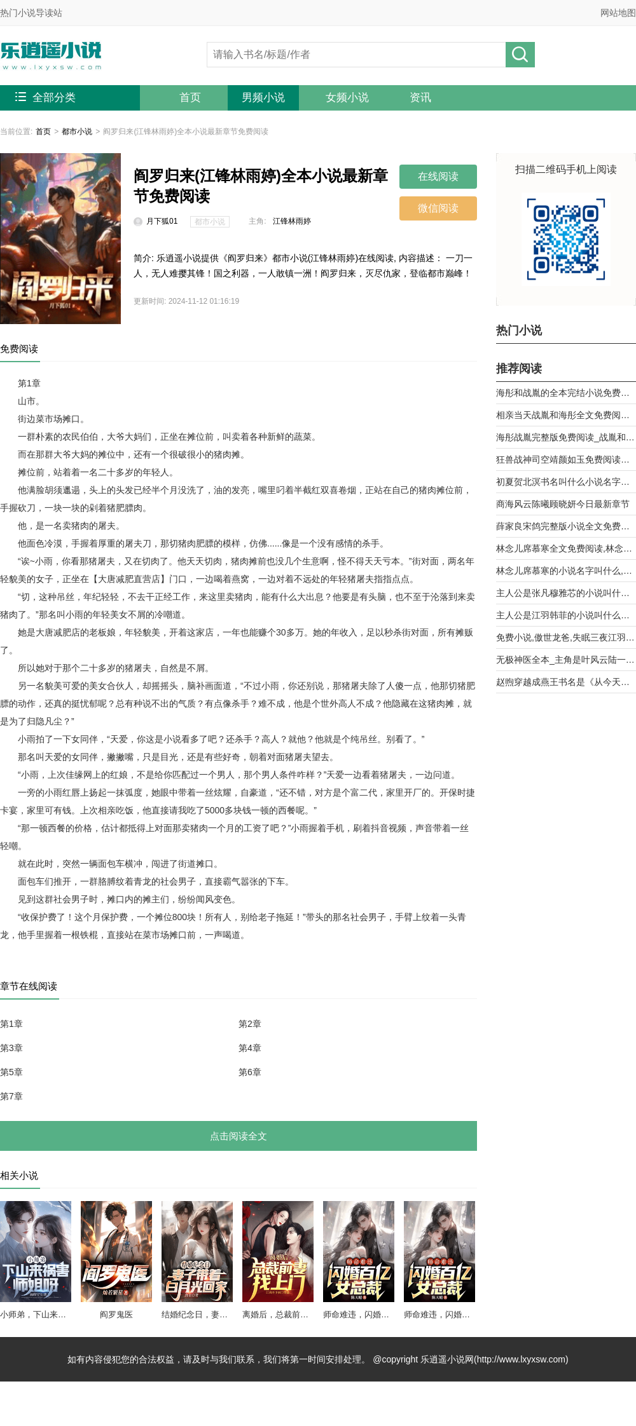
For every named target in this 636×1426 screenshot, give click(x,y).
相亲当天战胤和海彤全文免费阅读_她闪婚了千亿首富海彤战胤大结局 (566, 415)
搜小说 (520, 54)
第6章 (249, 1072)
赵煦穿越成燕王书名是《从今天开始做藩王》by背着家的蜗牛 (566, 682)
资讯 (420, 98)
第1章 (11, 1024)
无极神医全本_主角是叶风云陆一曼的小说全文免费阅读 (566, 660)
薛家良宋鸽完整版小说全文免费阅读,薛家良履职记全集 (566, 526)
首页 (190, 98)
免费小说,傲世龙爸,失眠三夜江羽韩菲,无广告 (566, 637)
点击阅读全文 (238, 1136)
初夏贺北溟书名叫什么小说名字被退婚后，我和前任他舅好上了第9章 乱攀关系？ (566, 482)
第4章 (249, 1048)
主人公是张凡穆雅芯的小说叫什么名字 (566, 593)
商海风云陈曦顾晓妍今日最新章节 (563, 504)
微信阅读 (438, 208)
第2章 (249, 1024)
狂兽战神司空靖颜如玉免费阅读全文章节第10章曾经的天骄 (566, 459)
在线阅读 (438, 176)
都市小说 (77, 131)
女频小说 (347, 98)
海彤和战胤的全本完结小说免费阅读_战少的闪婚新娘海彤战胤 (566, 393)
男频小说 (263, 98)
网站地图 (618, 13)
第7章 (11, 1096)
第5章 (11, 1072)
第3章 (11, 1048)
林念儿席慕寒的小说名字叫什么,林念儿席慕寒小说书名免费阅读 (566, 571)
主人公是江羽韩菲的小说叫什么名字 (566, 615)
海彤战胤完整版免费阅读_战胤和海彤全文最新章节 (566, 437)
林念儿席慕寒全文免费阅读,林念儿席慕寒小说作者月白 (566, 548)
